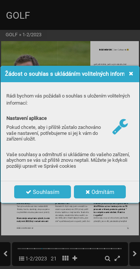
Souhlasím (42, 192)
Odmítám (99, 192)
